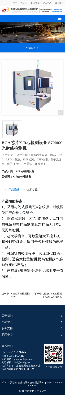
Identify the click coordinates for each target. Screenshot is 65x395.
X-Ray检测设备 (24, 171)
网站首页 (35, 3)
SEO (21, 391)
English (24, 3)
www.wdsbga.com (23, 359)
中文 (15, 3)
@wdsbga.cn (24, 362)
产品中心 (47, 3)
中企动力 (41, 391)
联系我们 (59, 3)
